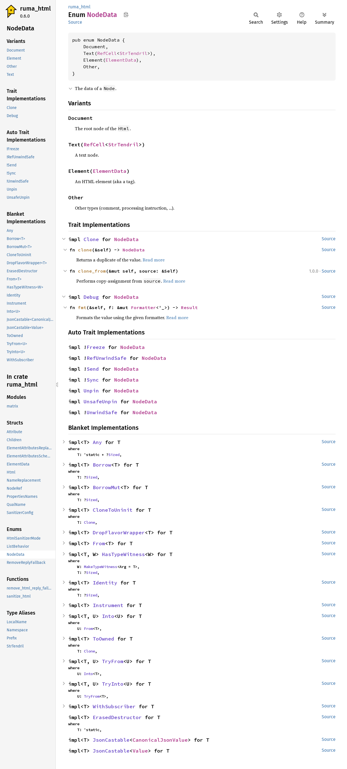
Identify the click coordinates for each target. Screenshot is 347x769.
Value (140, 751)
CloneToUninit (113, 510)
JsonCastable (111, 740)
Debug (91, 297)
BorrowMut (106, 487)
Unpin (91, 390)
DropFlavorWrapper (119, 532)
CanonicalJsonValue (160, 740)
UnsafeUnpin (100, 401)
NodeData (126, 239)
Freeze (96, 347)
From (99, 543)
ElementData (121, 60)
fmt (82, 307)
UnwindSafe (102, 412)
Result (189, 307)
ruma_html (35, 8)
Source (75, 22)
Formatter (143, 307)
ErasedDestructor (117, 717)
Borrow (102, 465)
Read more (154, 260)
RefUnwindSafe (106, 358)
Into (108, 616)
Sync (93, 380)
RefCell (107, 53)
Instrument (108, 605)
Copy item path (126, 14)
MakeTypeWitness (100, 566)
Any (97, 442)
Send (93, 369)
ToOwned (103, 638)
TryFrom (112, 661)
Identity (105, 582)
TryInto (112, 684)
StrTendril (133, 53)
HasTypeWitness (123, 554)
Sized (113, 454)
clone (85, 250)
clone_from (92, 271)
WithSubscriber (114, 706)
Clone (91, 239)
